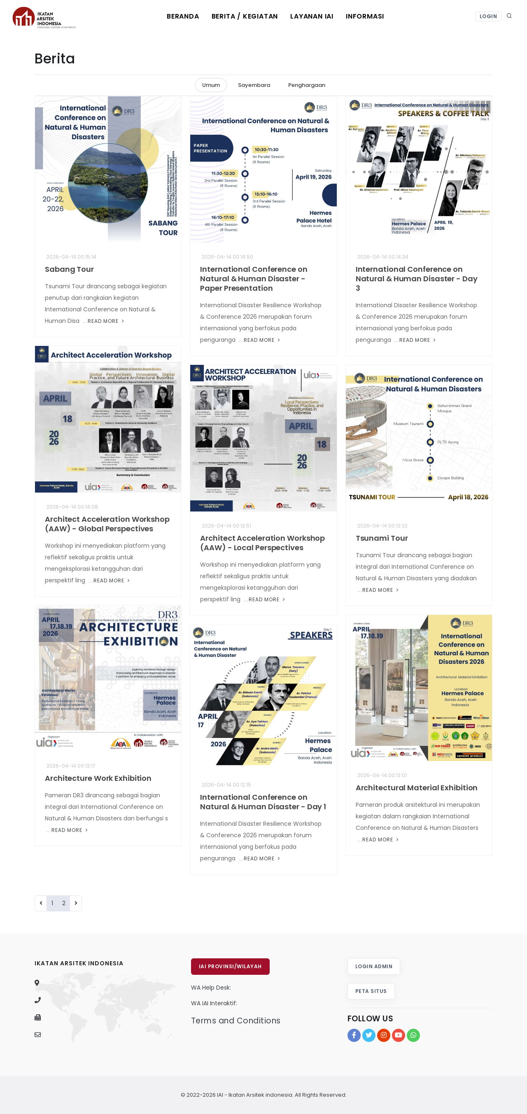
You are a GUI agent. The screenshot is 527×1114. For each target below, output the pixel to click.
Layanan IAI (311, 16)
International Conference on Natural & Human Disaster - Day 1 (263, 802)
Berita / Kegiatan (245, 16)
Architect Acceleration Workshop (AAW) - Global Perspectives (107, 524)
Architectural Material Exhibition (417, 787)
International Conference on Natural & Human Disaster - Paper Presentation (253, 278)
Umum (211, 85)
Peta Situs (371, 991)
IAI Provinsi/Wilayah (230, 966)
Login (488, 16)
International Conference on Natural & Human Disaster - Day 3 (417, 278)
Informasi (365, 16)
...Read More (103, 321)
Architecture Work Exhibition (98, 778)
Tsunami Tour (382, 538)
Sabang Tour (69, 269)
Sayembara (254, 85)
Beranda (183, 16)
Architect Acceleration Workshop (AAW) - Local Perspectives (262, 543)
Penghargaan (306, 85)
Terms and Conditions (236, 1020)
